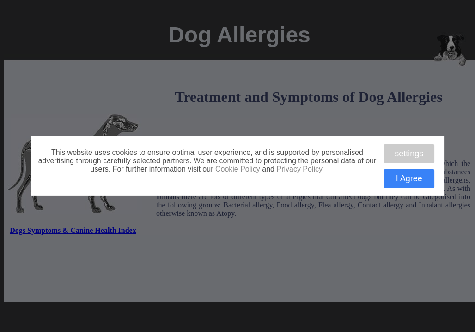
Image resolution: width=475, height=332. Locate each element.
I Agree (409, 178)
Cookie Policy (237, 169)
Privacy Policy (299, 169)
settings (409, 153)
